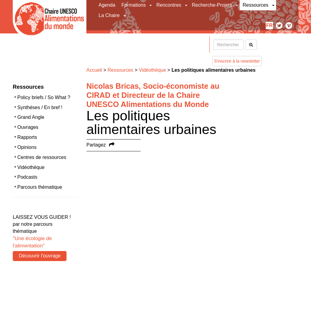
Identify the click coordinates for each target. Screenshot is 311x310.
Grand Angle (30, 117)
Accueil (94, 70)
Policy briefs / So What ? (43, 97)
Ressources (255, 5)
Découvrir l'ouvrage (39, 255)
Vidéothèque (31, 167)
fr (269, 25)
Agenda (107, 5)
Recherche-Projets (212, 5)
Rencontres (168, 5)
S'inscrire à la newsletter (237, 61)
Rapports (27, 137)
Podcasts (27, 177)
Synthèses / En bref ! (40, 107)
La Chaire (109, 15)
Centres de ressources (41, 157)
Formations (133, 5)
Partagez (96, 144)
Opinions (26, 147)
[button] (151, 5)
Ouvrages (27, 127)
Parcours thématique (39, 187)
